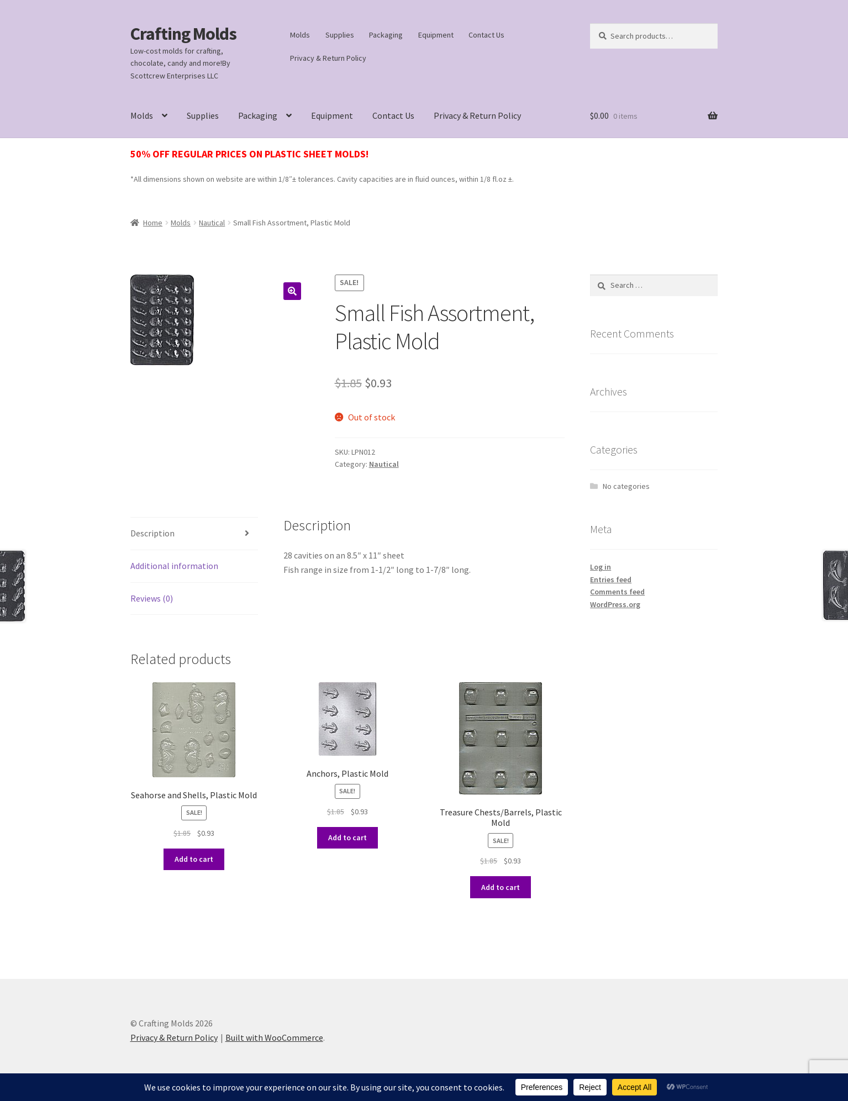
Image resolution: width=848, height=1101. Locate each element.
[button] (292, 291)
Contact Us (486, 35)
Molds (300, 35)
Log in (600, 567)
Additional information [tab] (174, 565)
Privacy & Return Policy (328, 58)
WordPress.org (615, 604)
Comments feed (617, 592)
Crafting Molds (183, 34)
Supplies (339, 35)
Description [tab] (152, 533)
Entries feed (610, 579)
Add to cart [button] (194, 859)
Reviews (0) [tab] (151, 598)
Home (152, 223)
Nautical (212, 223)
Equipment (436, 35)
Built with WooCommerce (274, 1037)
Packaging (386, 35)
